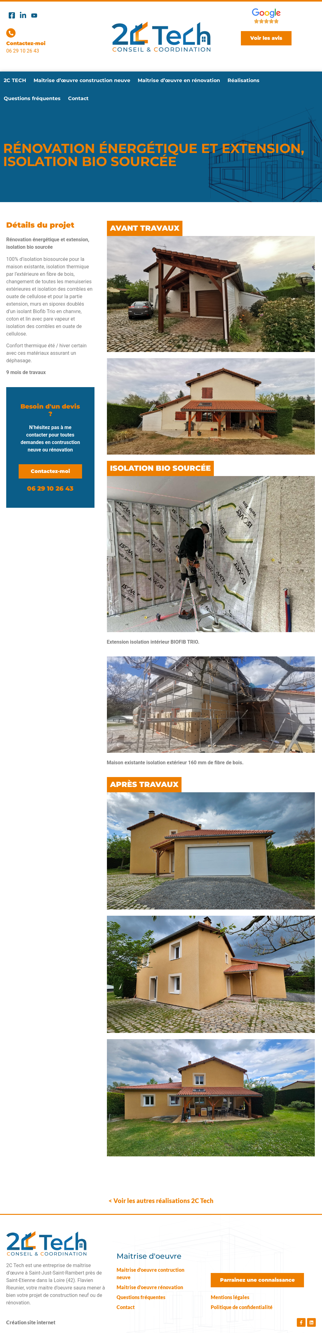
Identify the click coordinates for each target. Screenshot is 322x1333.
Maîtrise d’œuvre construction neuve (82, 80)
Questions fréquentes (32, 98)
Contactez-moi (25, 43)
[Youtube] (34, 15)
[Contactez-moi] (11, 33)
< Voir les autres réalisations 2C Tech (161, 1200)
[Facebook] (12, 15)
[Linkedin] (23, 15)
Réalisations (244, 80)
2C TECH (15, 80)
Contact (78, 98)
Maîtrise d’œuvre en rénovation (179, 80)
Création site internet (30, 1322)
